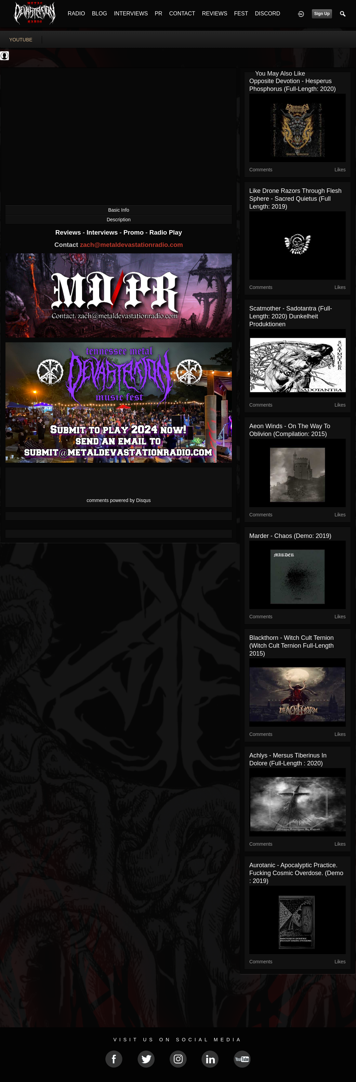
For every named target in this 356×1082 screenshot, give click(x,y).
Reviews (69, 232)
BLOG (99, 13)
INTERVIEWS (131, 13)
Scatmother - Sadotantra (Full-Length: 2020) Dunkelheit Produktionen (290, 316)
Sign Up (322, 13)
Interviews (103, 232)
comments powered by (119, 500)
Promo (134, 232)
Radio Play (165, 232)
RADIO (76, 13)
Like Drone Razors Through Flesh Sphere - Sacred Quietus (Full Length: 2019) (295, 198)
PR (158, 13)
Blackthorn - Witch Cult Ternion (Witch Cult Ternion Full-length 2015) (291, 645)
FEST (241, 13)
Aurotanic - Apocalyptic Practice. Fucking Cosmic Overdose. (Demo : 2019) (296, 873)
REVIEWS (214, 13)
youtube (20, 39)
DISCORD (267, 13)
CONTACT (182, 13)
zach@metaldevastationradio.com (131, 244)
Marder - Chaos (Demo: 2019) (290, 535)
